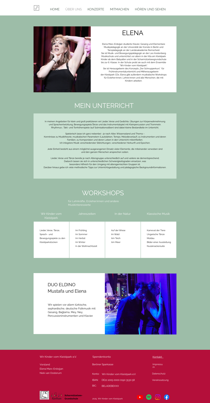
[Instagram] (157, 397)
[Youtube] (140, 397)
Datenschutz (159, 373)
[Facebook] (166, 397)
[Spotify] (148, 397)
